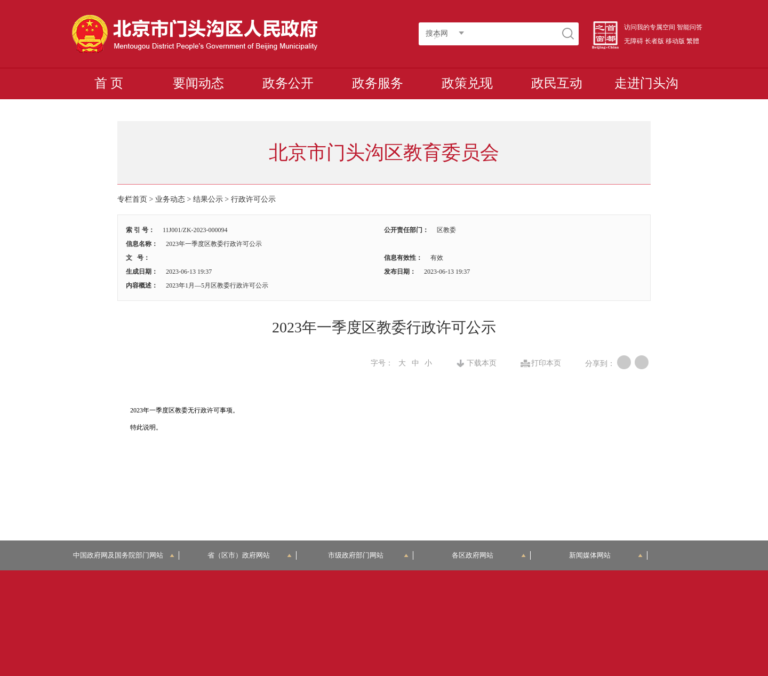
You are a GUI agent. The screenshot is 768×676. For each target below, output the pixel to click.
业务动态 (170, 199)
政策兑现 (467, 83)
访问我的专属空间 (649, 27)
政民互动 (556, 83)
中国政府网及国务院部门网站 (124, 555)
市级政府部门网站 (368, 555)
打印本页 (546, 363)
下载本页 (482, 363)
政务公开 (288, 83)
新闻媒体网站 (606, 555)
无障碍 (633, 41)
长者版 (654, 41)
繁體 (692, 41)
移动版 (675, 41)
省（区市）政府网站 (249, 555)
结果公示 (208, 199)
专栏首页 (132, 199)
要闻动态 (198, 83)
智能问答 (689, 27)
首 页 (108, 83)
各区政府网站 (489, 555)
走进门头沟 (646, 83)
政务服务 (377, 83)
